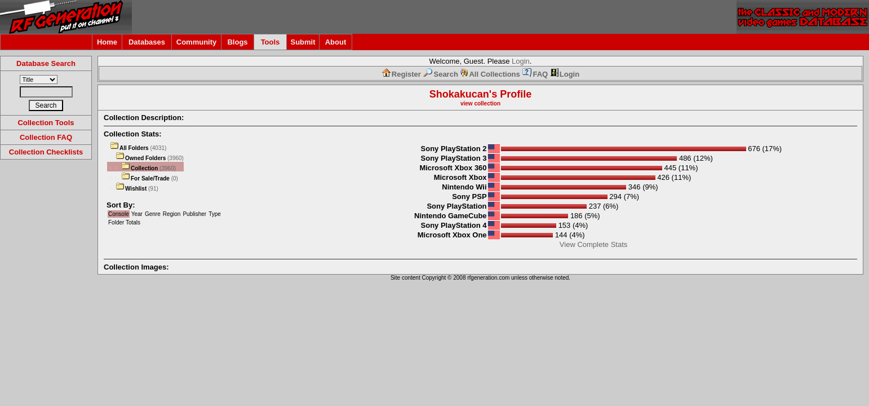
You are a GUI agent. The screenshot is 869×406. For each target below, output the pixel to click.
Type (215, 214)
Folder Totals (124, 222)
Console (118, 214)
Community (196, 42)
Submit (302, 42)
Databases (146, 42)
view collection (480, 103)
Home (107, 42)
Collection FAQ (46, 137)
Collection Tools (45, 122)
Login (521, 61)
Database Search (46, 63)
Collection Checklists (46, 152)
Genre (153, 214)
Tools (270, 42)
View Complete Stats (593, 244)
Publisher (194, 214)
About (336, 42)
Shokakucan (459, 94)
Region (172, 214)
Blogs (237, 42)
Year (137, 214)
